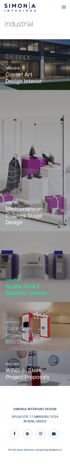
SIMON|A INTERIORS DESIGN (35, 409)
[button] (64, 7)
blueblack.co (55, 450)
